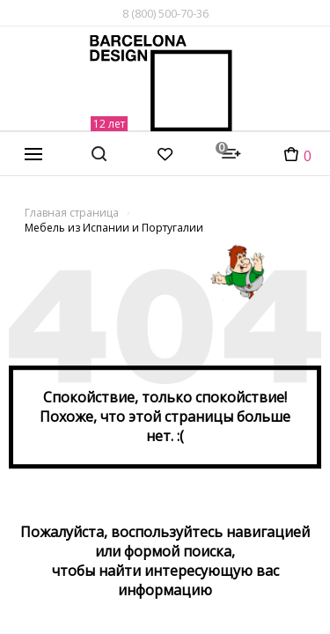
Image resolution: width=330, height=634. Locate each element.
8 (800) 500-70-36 (165, 13)
